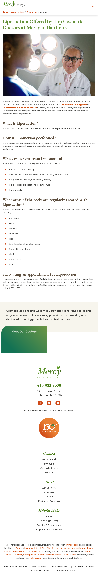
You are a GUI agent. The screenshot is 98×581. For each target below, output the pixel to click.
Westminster (37, 551)
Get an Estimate (49, 468)
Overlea (8, 551)
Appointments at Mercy (49, 529)
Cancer (40, 554)
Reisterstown (19, 551)
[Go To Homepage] (49, 374)
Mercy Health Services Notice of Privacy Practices (25, 567)
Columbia (28, 548)
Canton (19, 548)
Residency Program (49, 501)
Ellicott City (40, 548)
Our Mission (49, 492)
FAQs (49, 516)
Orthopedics (29, 554)
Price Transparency (60, 567)
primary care (72, 544)
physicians (36, 558)
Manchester (88, 548)
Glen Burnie (52, 548)
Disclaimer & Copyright (84, 567)
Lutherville (76, 548)
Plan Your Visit (49, 459)
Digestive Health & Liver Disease (60, 554)
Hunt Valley (64, 548)
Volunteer (49, 472)
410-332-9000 (49, 385)
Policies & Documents (49, 525)
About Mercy (49, 487)
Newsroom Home (49, 520)
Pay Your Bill (49, 463)
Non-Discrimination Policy (40, 571)
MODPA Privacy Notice (66, 571)
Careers (49, 496)
